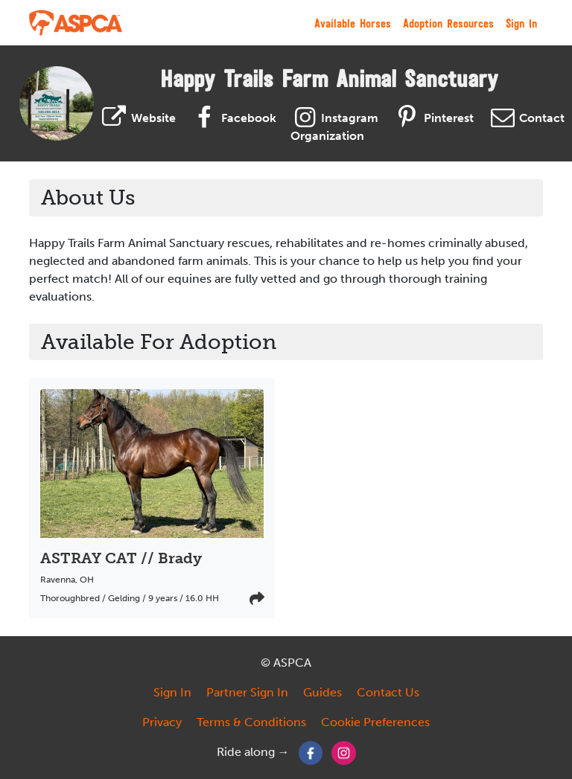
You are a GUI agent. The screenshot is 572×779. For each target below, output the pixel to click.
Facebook (232, 118)
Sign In (521, 23)
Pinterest (432, 118)
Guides (322, 692)
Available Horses (352, 23)
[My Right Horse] (76, 22)
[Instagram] (343, 752)
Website (137, 118)
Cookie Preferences (375, 722)
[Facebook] (311, 752)
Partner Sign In (247, 692)
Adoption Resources (448, 23)
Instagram (333, 118)
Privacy (162, 722)
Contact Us (388, 692)
